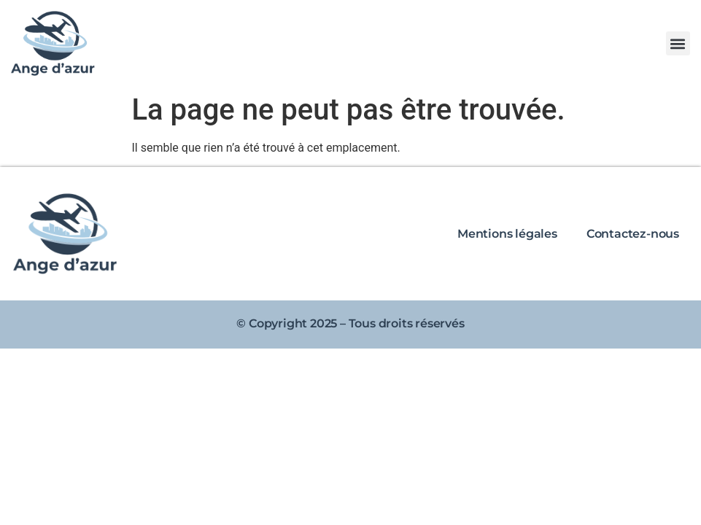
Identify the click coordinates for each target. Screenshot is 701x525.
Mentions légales (507, 234)
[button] (678, 43)
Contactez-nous (632, 234)
